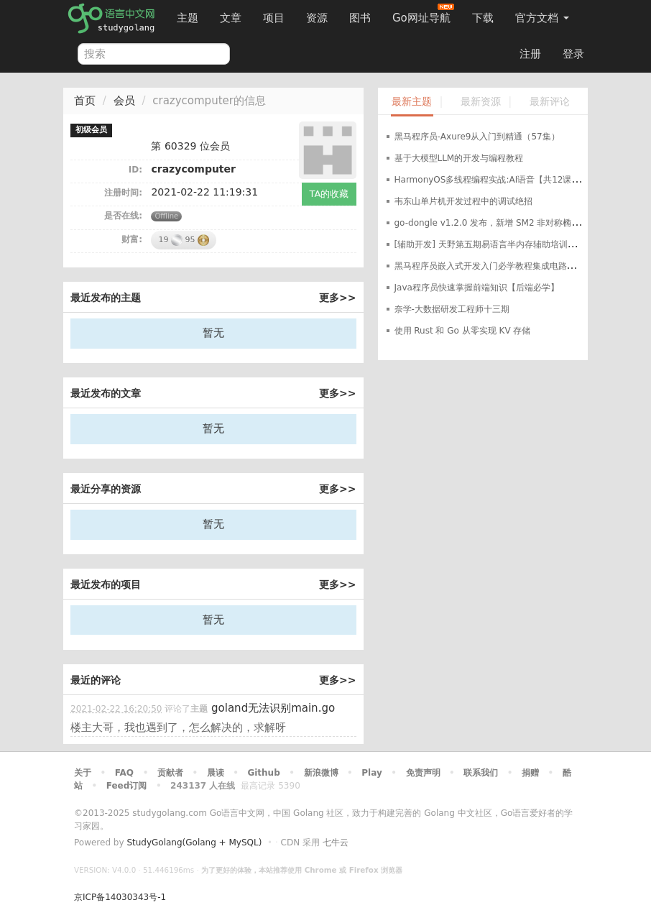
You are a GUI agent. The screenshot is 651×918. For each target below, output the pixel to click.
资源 (317, 18)
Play (371, 773)
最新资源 (481, 101)
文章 (230, 18)
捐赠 (530, 773)
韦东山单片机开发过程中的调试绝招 (463, 201)
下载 (483, 18)
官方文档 (542, 18)
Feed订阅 (126, 786)
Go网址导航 (423, 14)
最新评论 (550, 101)
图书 (360, 18)
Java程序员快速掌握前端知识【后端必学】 (476, 288)
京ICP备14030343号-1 (120, 897)
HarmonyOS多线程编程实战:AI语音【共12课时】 (491, 180)
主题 (187, 18)
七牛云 (335, 842)
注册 (530, 53)
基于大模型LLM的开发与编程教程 (459, 158)
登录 (573, 53)
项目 (274, 18)
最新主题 (412, 101)
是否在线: (123, 216)
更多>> (337, 297)
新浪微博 (321, 773)
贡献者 (170, 773)
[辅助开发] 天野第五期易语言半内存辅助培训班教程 (494, 244)
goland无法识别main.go (273, 708)
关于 (82, 773)
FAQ (124, 773)
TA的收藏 (329, 193)
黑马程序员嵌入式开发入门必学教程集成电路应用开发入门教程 (515, 266)
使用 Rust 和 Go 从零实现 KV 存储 (462, 331)
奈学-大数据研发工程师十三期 (451, 309)
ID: (135, 170)
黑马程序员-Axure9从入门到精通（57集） (477, 137)
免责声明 (423, 773)
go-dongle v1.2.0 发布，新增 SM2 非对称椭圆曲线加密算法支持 (522, 223)
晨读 (215, 773)
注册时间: (123, 193)
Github (263, 773)
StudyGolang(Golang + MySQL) (194, 842)
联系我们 (480, 773)
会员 (124, 100)
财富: (131, 239)
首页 (85, 100)
